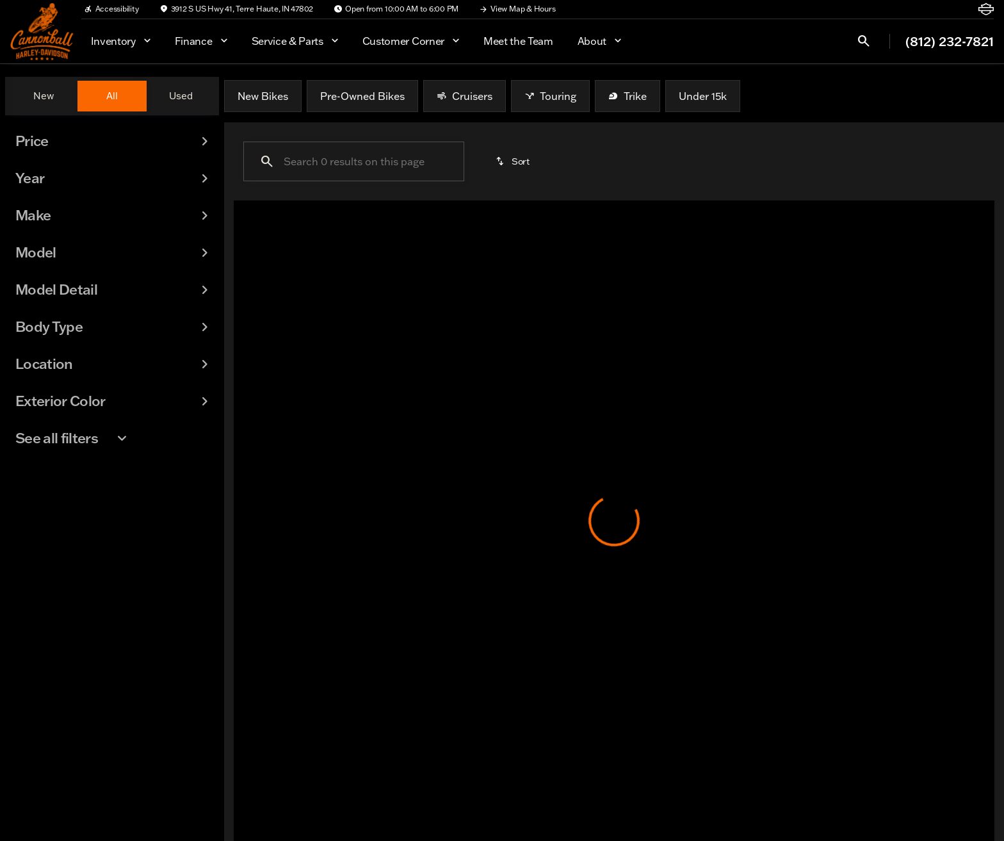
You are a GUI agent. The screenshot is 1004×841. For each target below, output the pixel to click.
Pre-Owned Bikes (362, 96)
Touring (550, 96)
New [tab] (43, 96)
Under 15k (703, 96)
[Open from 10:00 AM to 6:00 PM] (396, 9)
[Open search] (864, 41)
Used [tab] (181, 96)
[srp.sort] (513, 161)
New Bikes (263, 96)
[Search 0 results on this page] (354, 161)
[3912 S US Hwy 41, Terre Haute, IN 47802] (236, 9)
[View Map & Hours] (517, 9)
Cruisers (464, 96)
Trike (627, 96)
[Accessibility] (111, 9)
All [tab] (112, 96)
